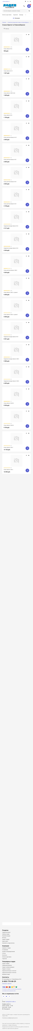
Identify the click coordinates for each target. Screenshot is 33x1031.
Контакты (4, 955)
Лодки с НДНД (5, 939)
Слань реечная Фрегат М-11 (10, 137)
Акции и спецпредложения (8, 951)
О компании (5, 949)
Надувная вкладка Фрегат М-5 (11, 336)
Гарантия (15, 14)
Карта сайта (5, 941)
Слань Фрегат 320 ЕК (9, 403)
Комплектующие (6, 935)
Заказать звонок (6, 983)
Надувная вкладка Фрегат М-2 (11, 226)
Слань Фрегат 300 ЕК (9, 425)
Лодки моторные (6, 932)
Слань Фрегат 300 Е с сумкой (10, 314)
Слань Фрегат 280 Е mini (9, 93)
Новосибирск (6, 1)
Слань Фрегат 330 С (8, 447)
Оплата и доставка (6, 14)
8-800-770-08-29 (24, 6)
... (25, 14)
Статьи (4, 953)
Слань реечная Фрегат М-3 (10, 181)
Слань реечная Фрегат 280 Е (10, 270)
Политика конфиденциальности (9, 1017)
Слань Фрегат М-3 (8, 115)
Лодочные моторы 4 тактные (9, 972)
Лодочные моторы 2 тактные (9, 970)
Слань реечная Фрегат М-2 (10, 159)
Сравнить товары (6, 948)
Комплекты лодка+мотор (8, 943)
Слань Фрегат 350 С (8, 469)
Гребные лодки (5, 934)
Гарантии (4, 958)
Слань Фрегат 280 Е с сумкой (10, 292)
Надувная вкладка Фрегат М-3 (11, 248)
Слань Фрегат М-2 (8, 48)
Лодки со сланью (6, 969)
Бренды (21, 14)
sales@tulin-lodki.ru (11, 1001)
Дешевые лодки (6, 974)
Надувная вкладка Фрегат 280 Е (11, 358)
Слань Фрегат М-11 (8, 70)
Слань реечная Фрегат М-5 (10, 203)
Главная (4, 22)
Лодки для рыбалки (7, 965)
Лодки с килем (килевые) (8, 967)
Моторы (4, 937)
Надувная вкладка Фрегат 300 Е (11, 381)
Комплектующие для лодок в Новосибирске (18, 22)
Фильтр (7, 28)
